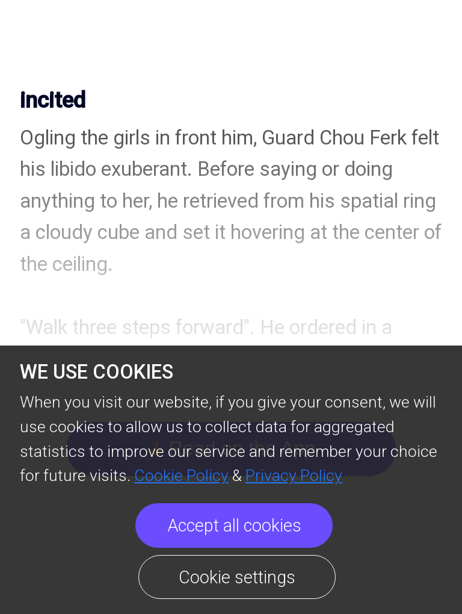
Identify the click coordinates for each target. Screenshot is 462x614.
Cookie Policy (181, 475)
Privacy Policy (293, 475)
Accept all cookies (234, 525)
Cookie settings (237, 577)
